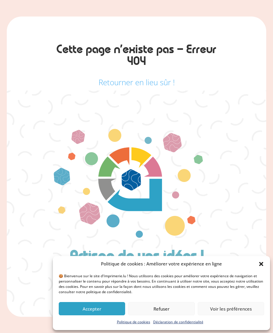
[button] (261, 264)
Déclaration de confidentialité (178, 321)
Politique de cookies (133, 321)
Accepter (92, 309)
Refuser (161, 309)
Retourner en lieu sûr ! (137, 82)
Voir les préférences (231, 309)
